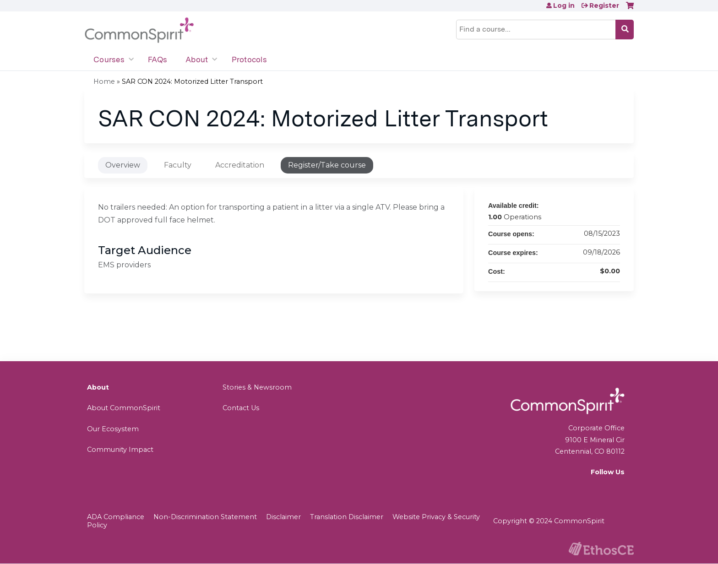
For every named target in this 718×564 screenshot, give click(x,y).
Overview (122, 165)
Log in (564, 5)
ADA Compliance (115, 517)
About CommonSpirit (123, 408)
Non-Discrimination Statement (205, 517)
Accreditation (239, 165)
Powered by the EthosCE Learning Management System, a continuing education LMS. (601, 548)
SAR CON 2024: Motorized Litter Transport (192, 81)
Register (604, 5)
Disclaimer (283, 517)
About (196, 59)
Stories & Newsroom (257, 387)
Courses (109, 59)
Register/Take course (327, 165)
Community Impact (120, 449)
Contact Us (241, 408)
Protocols (249, 59)
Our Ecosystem (113, 429)
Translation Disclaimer (346, 517)
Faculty (177, 165)
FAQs (157, 59)
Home (104, 81)
